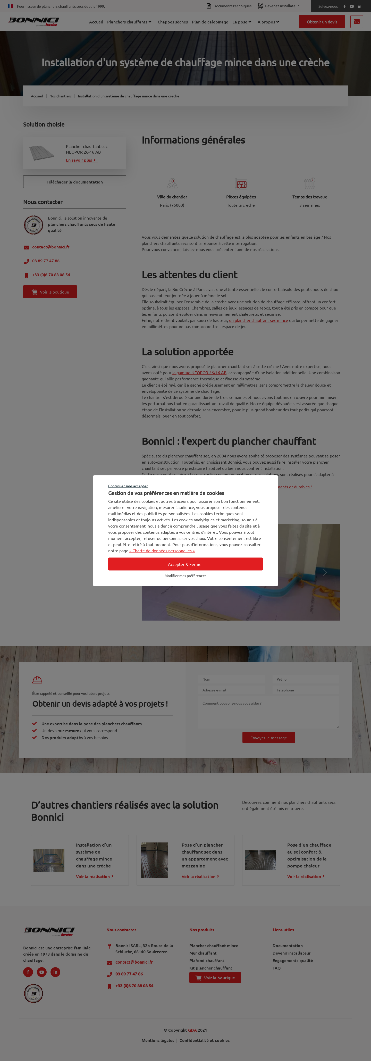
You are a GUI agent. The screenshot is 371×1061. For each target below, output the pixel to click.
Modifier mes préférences (185, 575)
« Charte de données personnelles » (162, 550)
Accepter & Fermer (185, 563)
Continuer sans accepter (128, 485)
